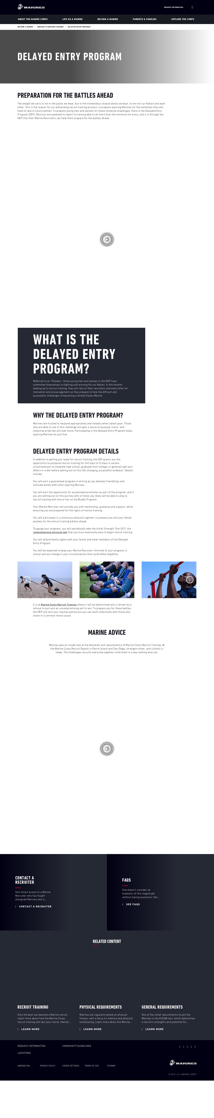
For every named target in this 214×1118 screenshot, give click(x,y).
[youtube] (183, 1047)
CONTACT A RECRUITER (33, 906)
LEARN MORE (28, 1029)
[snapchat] (187, 1047)
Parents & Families (144, 19)
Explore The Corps (182, 19)
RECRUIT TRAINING (32, 1007)
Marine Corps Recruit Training (59, 605)
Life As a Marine (72, 19)
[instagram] (195, 1047)
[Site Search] (192, 7)
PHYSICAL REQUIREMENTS (101, 1007)
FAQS (126, 880)
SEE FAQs (131, 904)
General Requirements (162, 1007)
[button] (107, 239)
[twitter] (180, 1047)
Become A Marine (107, 19)
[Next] (189, 579)
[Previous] (27, 579)
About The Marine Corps (33, 19)
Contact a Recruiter (24, 880)
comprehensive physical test (50, 532)
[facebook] (191, 1047)
